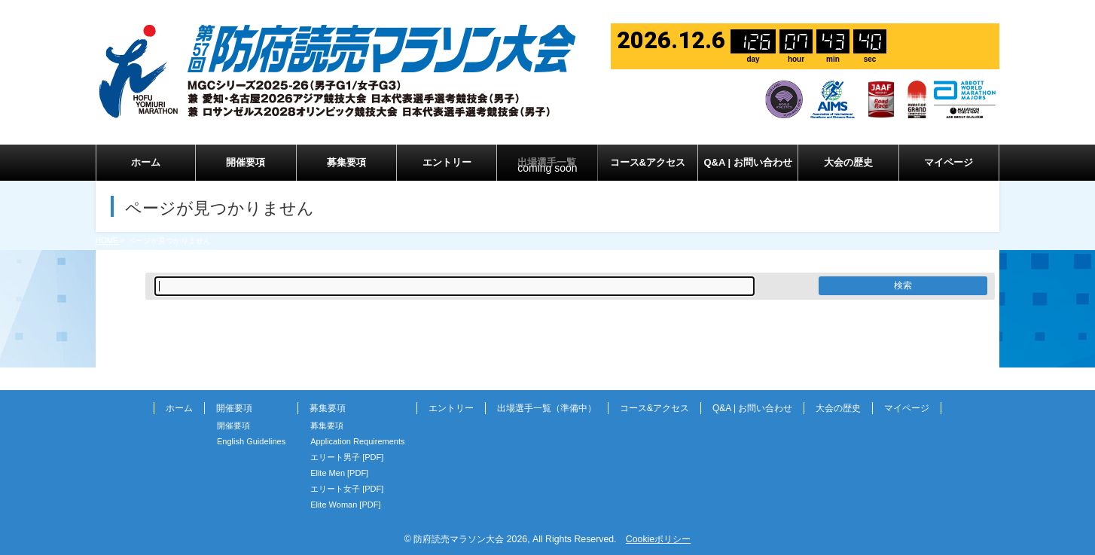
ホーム (179, 408)
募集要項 (328, 408)
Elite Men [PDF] (339, 472)
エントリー (451, 408)
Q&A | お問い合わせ (752, 408)
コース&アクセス (654, 408)
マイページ (906, 408)
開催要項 (234, 408)
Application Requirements (357, 441)
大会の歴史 (838, 408)
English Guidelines (251, 441)
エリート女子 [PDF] (346, 488)
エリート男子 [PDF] (346, 457)
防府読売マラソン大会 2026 (470, 539)
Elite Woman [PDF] (345, 504)
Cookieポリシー (658, 539)
